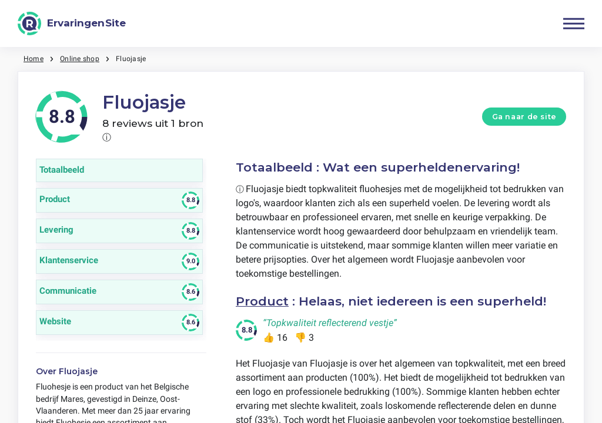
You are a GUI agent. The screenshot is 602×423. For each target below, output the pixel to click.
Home (34, 59)
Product (262, 301)
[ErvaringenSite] (72, 23)
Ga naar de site (524, 116)
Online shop (79, 59)
